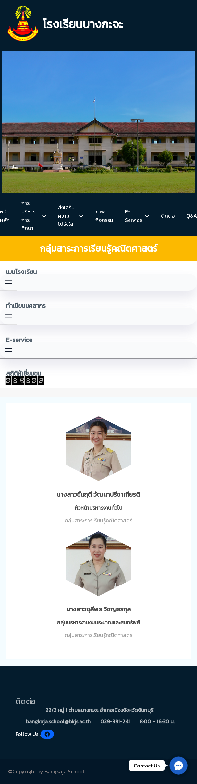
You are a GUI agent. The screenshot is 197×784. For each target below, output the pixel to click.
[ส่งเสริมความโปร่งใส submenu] (81, 215)
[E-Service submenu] (147, 215)
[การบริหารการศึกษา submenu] (44, 215)
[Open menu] (8, 282)
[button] (178, 765)
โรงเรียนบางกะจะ (83, 24)
